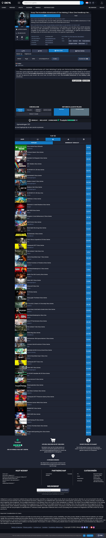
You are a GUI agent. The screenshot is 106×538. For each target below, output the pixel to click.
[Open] (19, 3)
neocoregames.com (50, 38)
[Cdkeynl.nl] (6, 3)
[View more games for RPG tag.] (80, 41)
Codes (55, 67)
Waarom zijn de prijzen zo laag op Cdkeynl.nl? (15, 486)
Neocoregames (49, 40)
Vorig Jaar (29, 119)
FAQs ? (4, 490)
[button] (102, 3)
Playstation (80, 487)
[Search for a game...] (53, 3)
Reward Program (97, 482)
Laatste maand (47, 119)
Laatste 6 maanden (38, 119)
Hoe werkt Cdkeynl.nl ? (8, 484)
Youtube (70, 482)
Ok (84, 535)
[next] (27, 26)
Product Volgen (33, 123)
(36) (67, 129)
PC (69, 36)
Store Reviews (97, 487)
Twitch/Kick (49, 482)
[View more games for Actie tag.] (70, 41)
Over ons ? (5, 482)
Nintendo (79, 489)
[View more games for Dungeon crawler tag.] (73, 44)
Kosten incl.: (83, 67)
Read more (90, 535)
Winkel (19, 67)
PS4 (71, 36)
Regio (26, 67)
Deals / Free (96, 486)
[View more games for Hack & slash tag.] (81, 44)
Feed (76, 16)
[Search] (82, 3)
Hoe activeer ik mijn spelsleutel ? (11, 489)
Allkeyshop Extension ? (8, 492)
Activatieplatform (44, 67)
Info (45, 16)
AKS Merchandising (98, 490)
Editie (33, 67)
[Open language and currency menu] (91, 3)
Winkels (48, 484)
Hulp (100, 535)
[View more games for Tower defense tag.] (86, 41)
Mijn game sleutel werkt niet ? (10, 487)
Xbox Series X (81, 36)
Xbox (46, 44)
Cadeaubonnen (97, 484)
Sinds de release (20, 119)
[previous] (16, 26)
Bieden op (19, 62)
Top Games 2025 (97, 489)
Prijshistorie (28, 62)
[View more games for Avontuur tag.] (75, 41)
